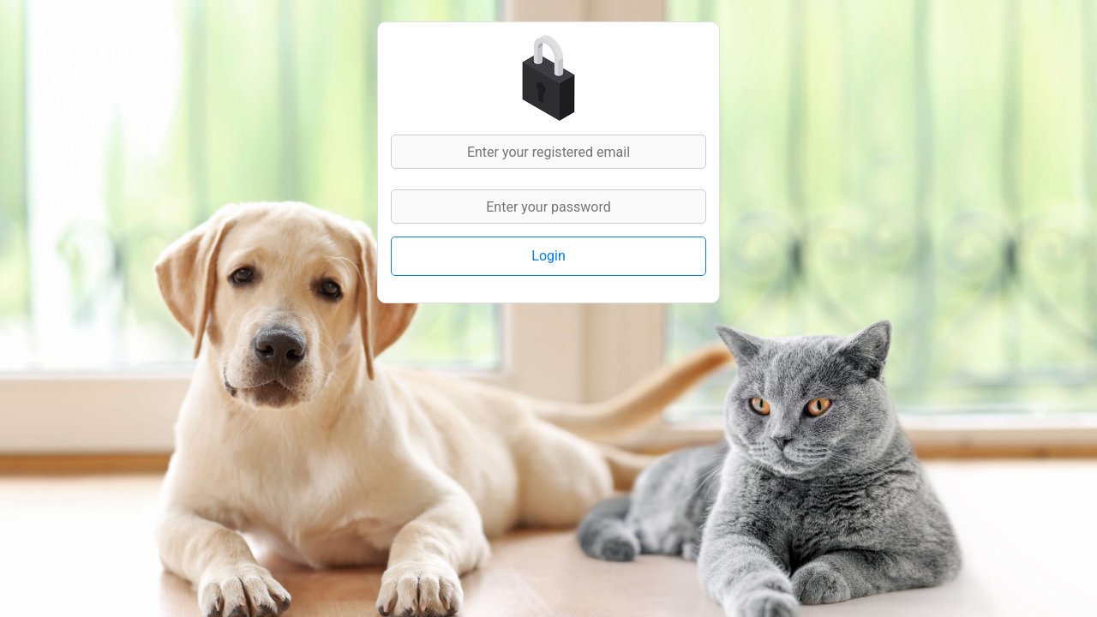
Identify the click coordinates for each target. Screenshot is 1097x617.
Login (548, 256)
